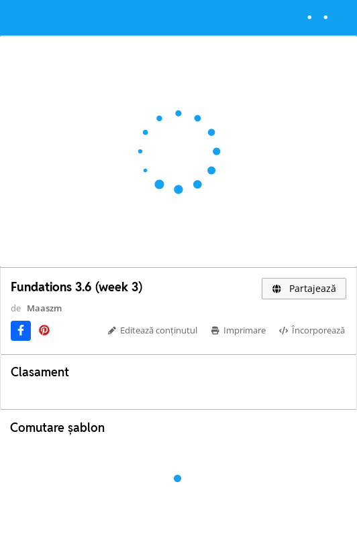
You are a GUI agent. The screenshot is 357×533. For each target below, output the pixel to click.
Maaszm (44, 308)
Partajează (304, 288)
